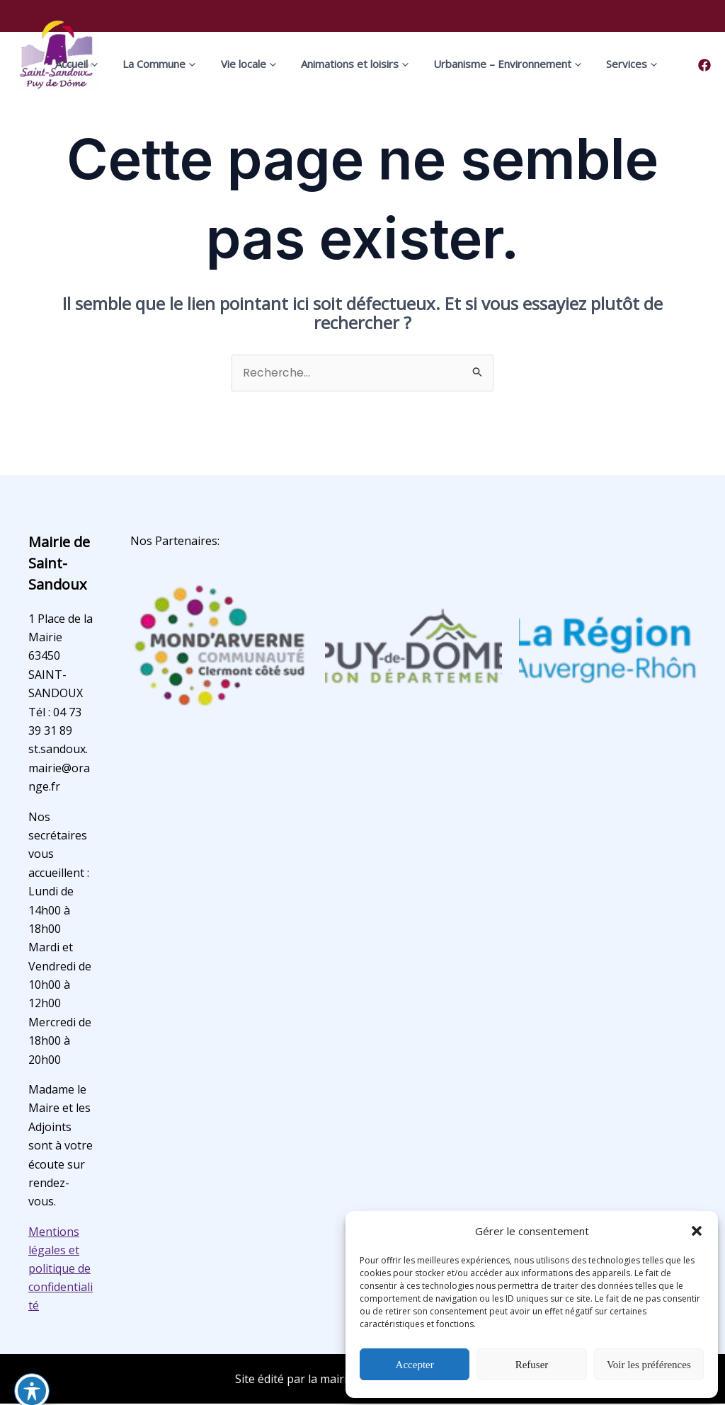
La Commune (180, 64)
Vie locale (259, 64)
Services (613, 64)
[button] (697, 1231)
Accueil (108, 64)
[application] (125, 64)
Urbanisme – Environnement (499, 64)
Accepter (415, 1364)
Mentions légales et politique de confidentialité (60, 1269)
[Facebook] (704, 65)
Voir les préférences (649, 1364)
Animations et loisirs (356, 64)
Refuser (532, 1364)
